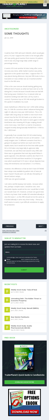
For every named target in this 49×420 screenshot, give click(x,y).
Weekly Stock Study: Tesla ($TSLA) (24, 290)
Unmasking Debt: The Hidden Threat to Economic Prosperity (26, 300)
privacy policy (32, 2)
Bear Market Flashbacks (20, 317)
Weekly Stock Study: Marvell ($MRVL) (25, 308)
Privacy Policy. (15, 259)
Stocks (22, 292)
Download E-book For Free (24, 382)
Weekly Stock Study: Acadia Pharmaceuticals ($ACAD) (21, 327)
